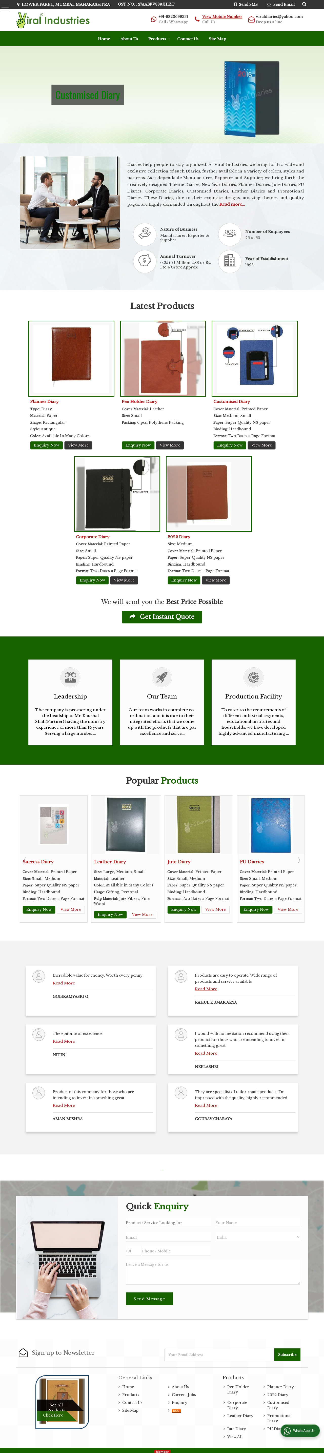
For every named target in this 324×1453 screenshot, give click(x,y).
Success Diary (38, 862)
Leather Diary (110, 862)
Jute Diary (178, 862)
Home (104, 38)
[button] (222, 16)
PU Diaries (252, 862)
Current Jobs (184, 1392)
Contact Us (187, 38)
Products (159, 38)
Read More (64, 980)
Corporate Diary (93, 536)
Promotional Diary (279, 1416)
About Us (129, 38)
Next (299, 859)
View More (78, 445)
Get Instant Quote (162, 617)
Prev (25, 859)
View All (234, 1434)
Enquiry (179, 1400)
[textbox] (168, 1220)
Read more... (232, 204)
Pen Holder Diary (139, 401)
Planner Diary (44, 401)
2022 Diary (179, 536)
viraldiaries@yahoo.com (279, 16)
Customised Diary (231, 401)
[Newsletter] (220, 1352)
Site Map (217, 38)
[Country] (258, 1234)
